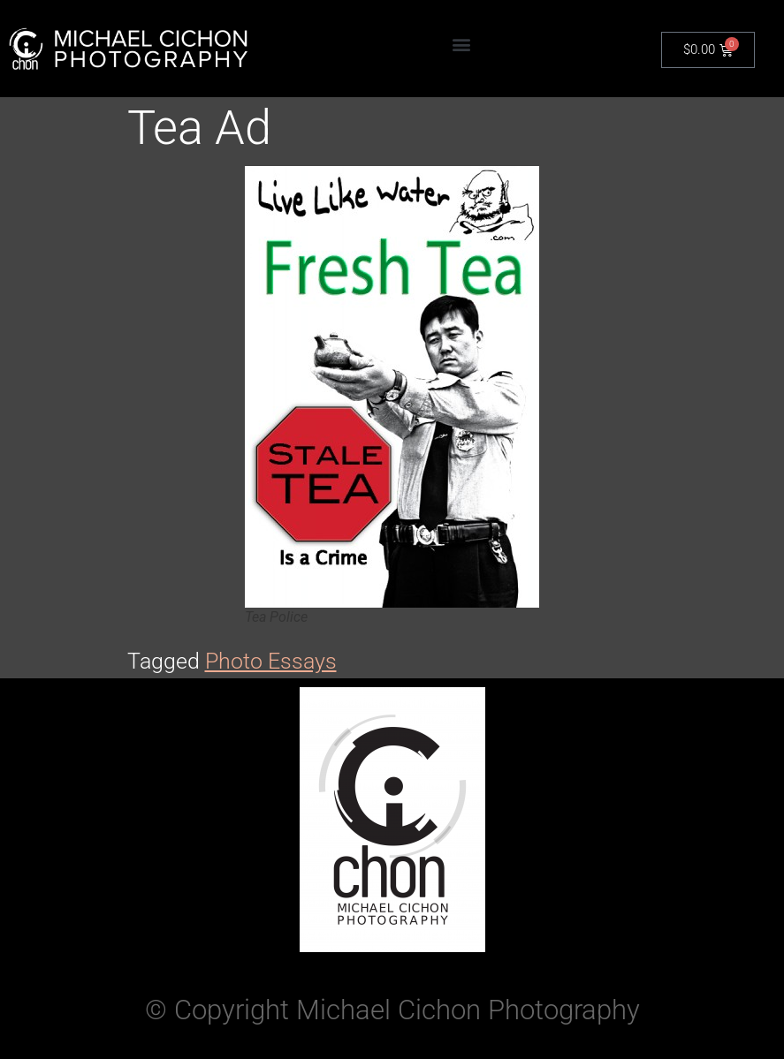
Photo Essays (271, 661)
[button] (461, 44)
